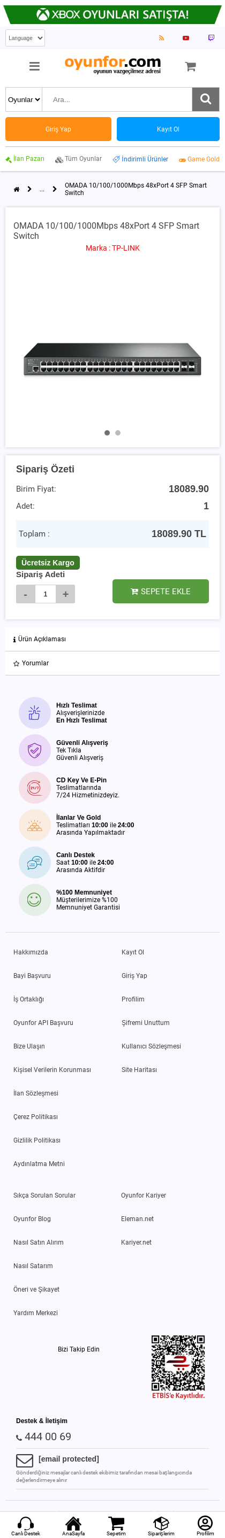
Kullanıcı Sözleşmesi (151, 1046)
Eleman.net (137, 1219)
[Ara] (206, 99)
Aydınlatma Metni (39, 1164)
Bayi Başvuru (32, 976)
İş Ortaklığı (28, 999)
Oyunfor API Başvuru (43, 1023)
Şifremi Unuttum (146, 1023)
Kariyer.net (136, 1242)
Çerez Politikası (35, 1117)
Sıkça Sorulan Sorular (44, 1195)
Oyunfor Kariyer (143, 1195)
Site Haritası (139, 1070)
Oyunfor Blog (32, 1219)
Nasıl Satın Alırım (38, 1242)
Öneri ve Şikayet (36, 1289)
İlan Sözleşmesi (35, 1093)
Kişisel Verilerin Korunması (52, 1070)
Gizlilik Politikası (37, 1140)
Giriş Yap (134, 976)
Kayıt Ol (133, 952)
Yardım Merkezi (35, 1313)
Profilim (133, 999)
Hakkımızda (30, 952)
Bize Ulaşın (29, 1046)
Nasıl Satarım (33, 1266)
